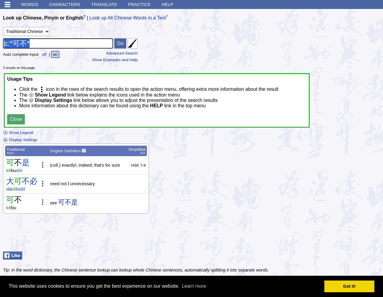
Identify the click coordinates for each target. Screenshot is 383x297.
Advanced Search (122, 53)
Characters (64, 4)
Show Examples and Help (115, 60)
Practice (139, 4)
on (55, 54)
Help (167, 4)
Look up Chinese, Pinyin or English (43, 17)
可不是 (68, 202)
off (44, 54)
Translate (104, 4)
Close (16, 119)
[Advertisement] (332, 234)
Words (29, 4)
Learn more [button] (194, 286)
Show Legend (18, 132)
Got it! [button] (349, 286)
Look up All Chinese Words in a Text (127, 17)
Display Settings (20, 140)
